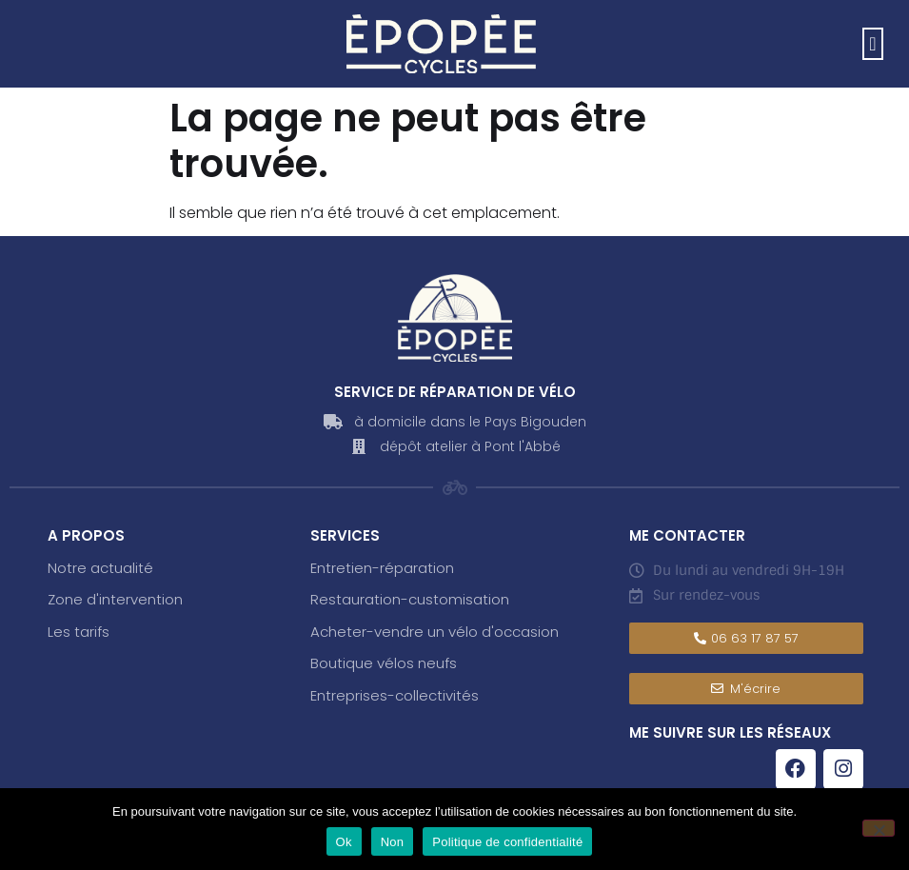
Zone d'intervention (115, 599)
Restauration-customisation (409, 599)
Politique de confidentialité (507, 842)
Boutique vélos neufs (383, 663)
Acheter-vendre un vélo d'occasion (434, 632)
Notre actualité (100, 568)
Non (393, 842)
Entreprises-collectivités (394, 695)
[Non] (878, 828)
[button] (872, 44)
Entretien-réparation (382, 568)
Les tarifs (78, 632)
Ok (344, 842)
